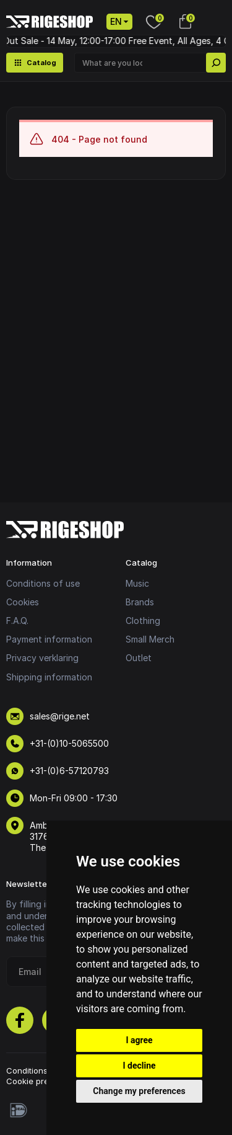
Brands (140, 602)
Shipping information (49, 677)
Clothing (143, 620)
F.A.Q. (17, 620)
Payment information (49, 639)
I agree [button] (139, 1040)
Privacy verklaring (42, 657)
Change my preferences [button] (139, 1091)
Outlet (139, 657)
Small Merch (150, 639)
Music (137, 583)
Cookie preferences (45, 1081)
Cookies (22, 602)
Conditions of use (43, 583)
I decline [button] (138, 1065)
